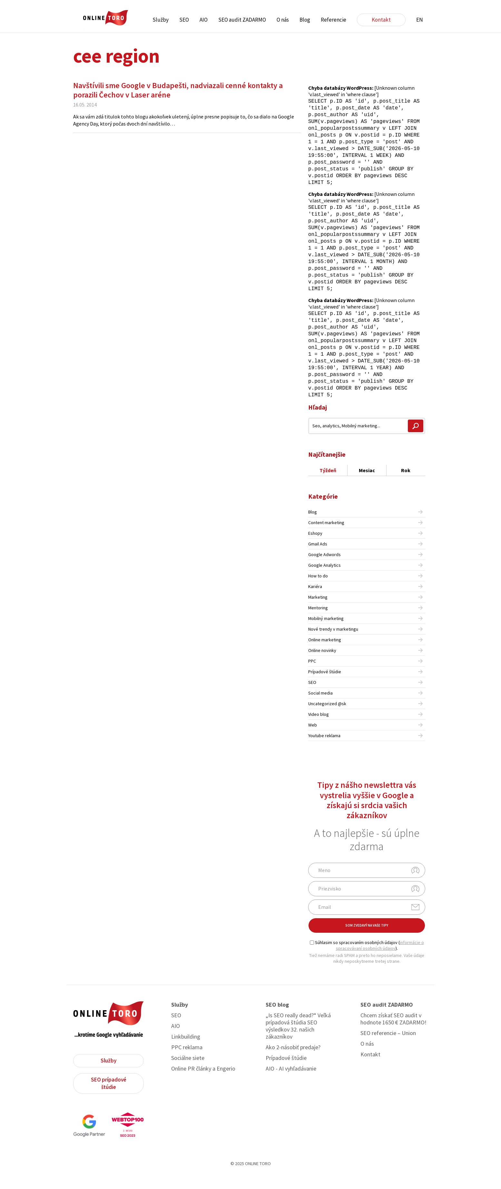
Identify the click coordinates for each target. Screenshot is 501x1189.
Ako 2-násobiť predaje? (293, 1059)
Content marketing (326, 535)
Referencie (333, 19)
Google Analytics (324, 578)
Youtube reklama (324, 748)
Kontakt (381, 19)
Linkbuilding (185, 1049)
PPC (312, 673)
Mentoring (318, 620)
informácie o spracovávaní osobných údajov (380, 958)
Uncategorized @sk (327, 716)
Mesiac (367, 483)
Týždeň (327, 483)
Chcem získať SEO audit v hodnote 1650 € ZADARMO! (393, 1031)
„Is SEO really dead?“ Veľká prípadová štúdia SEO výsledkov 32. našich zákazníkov (298, 1038)
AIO (204, 19)
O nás (283, 19)
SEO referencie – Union (388, 1045)
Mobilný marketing (326, 631)
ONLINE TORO (105, 17)
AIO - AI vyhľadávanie (291, 1081)
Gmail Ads (317, 556)
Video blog (318, 727)
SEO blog (277, 1017)
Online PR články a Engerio (203, 1081)
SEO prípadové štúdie (108, 1096)
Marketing (318, 610)
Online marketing (324, 652)
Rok (405, 483)
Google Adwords (324, 567)
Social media (320, 705)
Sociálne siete (187, 1070)
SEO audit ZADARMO (242, 19)
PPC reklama (186, 1059)
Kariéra (315, 599)
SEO (184, 19)
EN (419, 19)
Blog (305, 19)
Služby (160, 19)
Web (312, 737)
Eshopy (315, 546)
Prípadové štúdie (324, 684)
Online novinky (322, 663)
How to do (318, 588)
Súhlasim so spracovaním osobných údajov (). (367, 958)
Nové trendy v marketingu (333, 642)
